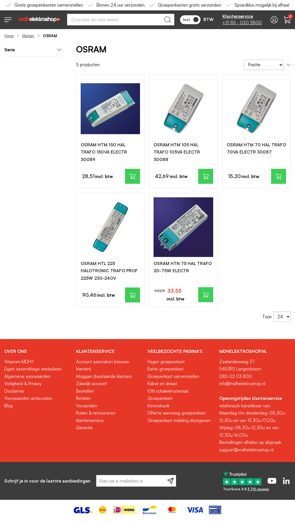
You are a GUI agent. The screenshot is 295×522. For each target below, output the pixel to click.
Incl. (190, 19)
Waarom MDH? (18, 361)
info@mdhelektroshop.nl (242, 383)
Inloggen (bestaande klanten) (104, 376)
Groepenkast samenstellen (173, 376)
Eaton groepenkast (166, 369)
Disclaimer (14, 391)
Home (9, 35)
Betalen (83, 398)
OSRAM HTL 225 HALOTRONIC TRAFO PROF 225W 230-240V (109, 271)
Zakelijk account (91, 383)
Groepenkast (160, 398)
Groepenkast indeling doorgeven (179, 420)
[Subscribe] (170, 481)
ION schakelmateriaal (168, 391)
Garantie (84, 427)
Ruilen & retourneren (96, 413)
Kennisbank (158, 405)
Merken (28, 35)
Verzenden (86, 405)
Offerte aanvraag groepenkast (177, 413)
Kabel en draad (162, 383)
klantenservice (90, 420)
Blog (8, 405)
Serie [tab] (33, 49)
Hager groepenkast (166, 361)
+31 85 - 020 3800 (242, 22)
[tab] (38, 351)
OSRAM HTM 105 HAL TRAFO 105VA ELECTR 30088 (177, 152)
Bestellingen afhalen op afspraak (250, 442)
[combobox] (120, 19)
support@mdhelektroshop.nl (246, 450)
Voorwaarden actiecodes (28, 398)
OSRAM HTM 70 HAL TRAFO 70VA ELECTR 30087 (256, 148)
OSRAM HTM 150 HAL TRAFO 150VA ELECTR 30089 (104, 152)
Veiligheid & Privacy (22, 383)
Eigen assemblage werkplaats (33, 369)
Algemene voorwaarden (27, 376)
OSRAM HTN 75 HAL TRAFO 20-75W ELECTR (183, 267)
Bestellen (85, 391)
